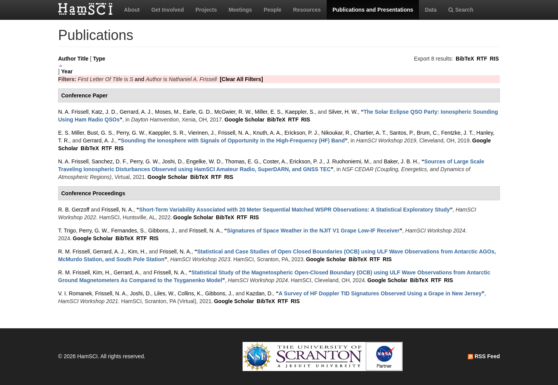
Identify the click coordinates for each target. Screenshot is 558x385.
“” (233, 140)
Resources (307, 10)
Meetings (240, 10)
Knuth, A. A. (267, 133)
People (272, 10)
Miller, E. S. (268, 112)
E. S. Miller (71, 133)
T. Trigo (67, 230)
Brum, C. (427, 133)
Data (430, 10)
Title (83, 58)
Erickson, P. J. (301, 133)
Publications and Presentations (372, 10)
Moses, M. (167, 112)
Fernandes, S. (128, 230)
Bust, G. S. (100, 133)
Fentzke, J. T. (457, 133)
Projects (206, 10)
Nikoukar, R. (336, 133)
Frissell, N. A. (234, 133)
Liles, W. (164, 293)
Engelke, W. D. (204, 161)
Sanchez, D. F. (109, 161)
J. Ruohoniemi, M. (348, 161)
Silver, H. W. (343, 112)
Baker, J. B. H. (401, 161)
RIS (494, 58)
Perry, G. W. (130, 133)
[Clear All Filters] (241, 79)
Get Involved (167, 10)
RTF (482, 58)
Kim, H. (137, 251)
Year (67, 71)
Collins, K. (189, 293)
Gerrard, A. (127, 272)
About (132, 10)
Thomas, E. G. (242, 161)
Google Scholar (244, 119)
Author (67, 58)
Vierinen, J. (201, 133)
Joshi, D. (172, 161)
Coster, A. (275, 161)
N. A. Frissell (73, 112)
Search (461, 10)
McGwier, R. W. (232, 112)
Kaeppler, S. (300, 112)
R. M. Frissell (74, 251)
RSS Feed (484, 356)
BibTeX (465, 58)
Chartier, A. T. (370, 133)
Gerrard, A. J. (136, 112)
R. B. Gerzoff (74, 209)
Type (99, 58)
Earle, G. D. (197, 112)
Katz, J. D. (104, 112)
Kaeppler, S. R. (166, 133)
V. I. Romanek (75, 293)
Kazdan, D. (259, 293)
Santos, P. (401, 133)
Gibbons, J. (162, 230)
